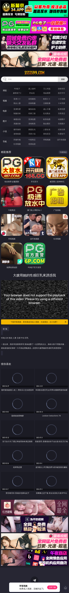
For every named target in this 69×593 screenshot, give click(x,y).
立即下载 (52, 587)
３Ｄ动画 (61, 99)
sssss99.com (34, 72)
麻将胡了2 (17, 93)
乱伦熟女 (46, 113)
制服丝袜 (17, 113)
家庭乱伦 (32, 129)
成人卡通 (46, 109)
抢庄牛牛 (61, 93)
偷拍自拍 (32, 109)
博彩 (5, 90)
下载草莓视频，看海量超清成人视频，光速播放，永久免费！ (39, 321)
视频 (5, 100)
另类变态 (61, 113)
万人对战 (46, 88)
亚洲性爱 (17, 109)
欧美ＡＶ (46, 99)
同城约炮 (17, 139)
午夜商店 (32, 139)
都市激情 (17, 129)
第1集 (5, 329)
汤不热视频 (61, 139)
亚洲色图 (32, 119)
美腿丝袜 (17, 123)
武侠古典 (61, 129)
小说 (5, 131)
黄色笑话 (46, 134)
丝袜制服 (32, 103)
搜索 (63, 79)
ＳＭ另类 (61, 103)
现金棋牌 (46, 93)
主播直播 (46, 103)
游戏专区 (61, 88)
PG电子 (17, 88)
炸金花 (32, 93)
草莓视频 (46, 139)
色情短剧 (32, 144)
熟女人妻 (17, 103)
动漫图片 (61, 119)
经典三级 (32, 113)
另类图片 (61, 123)
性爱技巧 (61, 134)
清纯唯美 (32, 123)
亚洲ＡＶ (17, 99)
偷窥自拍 (17, 119)
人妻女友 (46, 129)
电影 (5, 110)
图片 (5, 121)
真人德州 (32, 88)
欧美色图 (46, 119)
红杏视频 (17, 144)
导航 (5, 141)
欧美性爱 (61, 109)
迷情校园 (17, 134)
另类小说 (32, 134)
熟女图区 (46, 123)
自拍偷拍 (32, 99)
